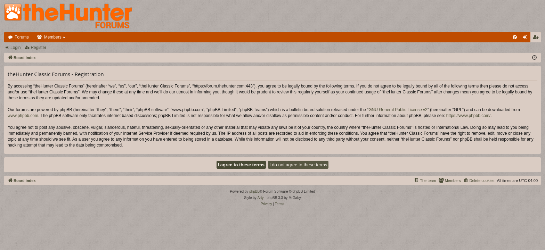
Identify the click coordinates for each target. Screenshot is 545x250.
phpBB (254, 191)
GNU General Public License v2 (397, 109)
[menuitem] (515, 37)
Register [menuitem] (537, 38)
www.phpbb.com (23, 115)
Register (38, 47)
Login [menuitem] (526, 38)
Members (53, 37)
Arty (261, 198)
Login (15, 47)
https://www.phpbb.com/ (468, 115)
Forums (22, 37)
